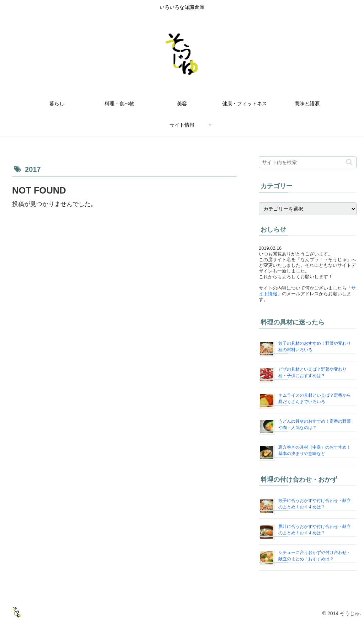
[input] (307, 162)
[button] (349, 162)
